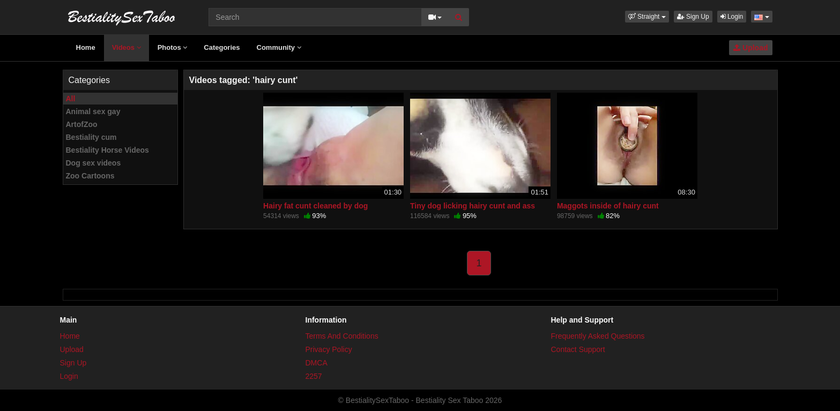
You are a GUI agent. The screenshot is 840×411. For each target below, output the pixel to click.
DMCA (317, 362)
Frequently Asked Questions (598, 336)
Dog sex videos (93, 163)
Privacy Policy (329, 349)
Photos (173, 47)
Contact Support (578, 349)
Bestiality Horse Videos (107, 150)
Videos (126, 47)
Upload (750, 47)
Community (279, 47)
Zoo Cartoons (90, 175)
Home (85, 47)
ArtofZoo (82, 124)
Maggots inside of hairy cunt (608, 205)
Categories (222, 47)
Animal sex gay (93, 111)
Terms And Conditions (342, 336)
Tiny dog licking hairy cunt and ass (472, 205)
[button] (647, 17)
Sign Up (693, 16)
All (71, 98)
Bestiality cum (91, 137)
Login (732, 16)
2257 (314, 376)
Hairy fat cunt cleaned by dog (315, 205)
